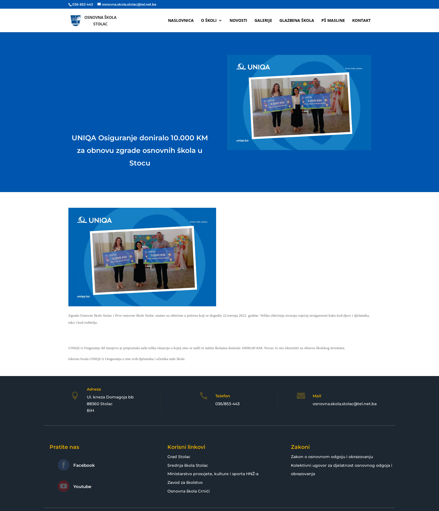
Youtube (82, 486)
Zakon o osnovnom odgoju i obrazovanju (332, 456)
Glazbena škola (296, 20)
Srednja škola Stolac (187, 465)
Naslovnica (181, 20)
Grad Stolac (178, 456)
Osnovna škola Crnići (188, 491)
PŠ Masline (333, 20)
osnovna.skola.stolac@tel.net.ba (345, 403)
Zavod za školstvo (185, 482)
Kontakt (361, 20)
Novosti (238, 20)
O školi (209, 20)
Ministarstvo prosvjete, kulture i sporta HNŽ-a (212, 473)
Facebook (84, 465)
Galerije (263, 20)
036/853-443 (227, 403)
